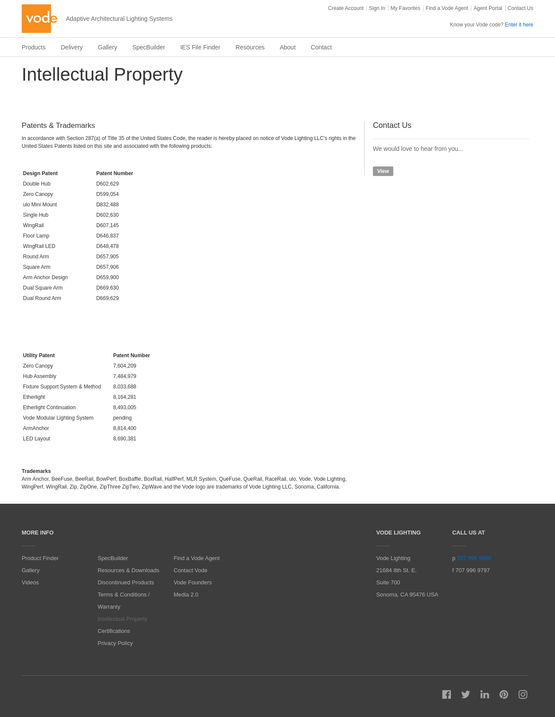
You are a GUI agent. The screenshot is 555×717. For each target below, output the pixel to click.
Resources (249, 47)
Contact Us (520, 8)
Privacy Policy (115, 643)
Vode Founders (192, 582)
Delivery (72, 47)
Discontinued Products (126, 582)
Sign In (377, 8)
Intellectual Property (122, 619)
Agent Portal (487, 8)
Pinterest (504, 694)
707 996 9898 (474, 558)
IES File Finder (200, 47)
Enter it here (519, 25)
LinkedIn (485, 694)
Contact (321, 47)
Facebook (446, 694)
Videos (30, 582)
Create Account (346, 8)
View (383, 171)
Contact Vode (190, 570)
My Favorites (406, 8)
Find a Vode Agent (447, 8)
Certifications (114, 631)
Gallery (107, 47)
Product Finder (40, 558)
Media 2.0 (185, 594)
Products (34, 47)
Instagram (523, 694)
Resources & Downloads (128, 570)
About (288, 47)
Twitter (465, 694)
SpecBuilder (148, 47)
